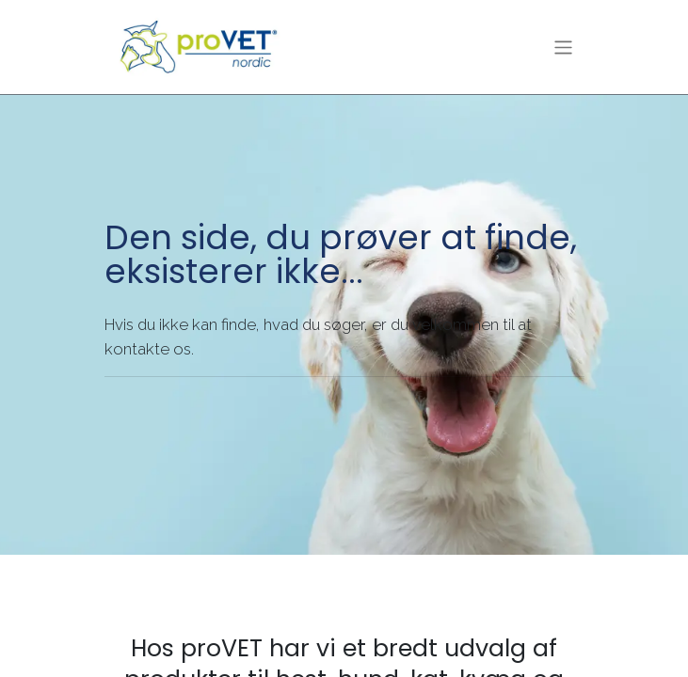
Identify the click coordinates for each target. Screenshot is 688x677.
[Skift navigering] (563, 46)
